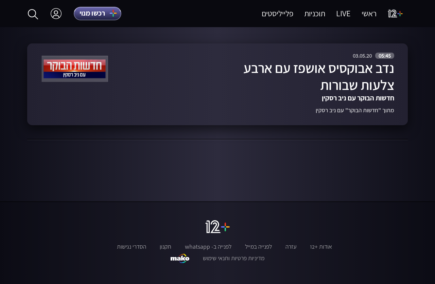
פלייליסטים (277, 13)
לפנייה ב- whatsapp (208, 246)
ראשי (369, 13)
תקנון (165, 246)
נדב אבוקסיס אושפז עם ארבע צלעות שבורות (318, 76)
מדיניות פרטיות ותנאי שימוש (233, 258)
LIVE (343, 13)
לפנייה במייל (258, 246)
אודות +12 (321, 246)
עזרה (290, 246)
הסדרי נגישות (131, 246)
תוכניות (314, 13)
